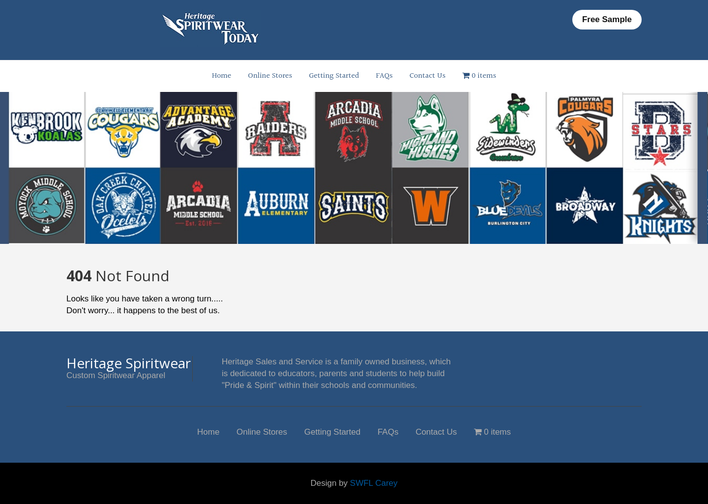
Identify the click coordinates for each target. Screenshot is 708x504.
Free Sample (607, 19)
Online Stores (270, 76)
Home (221, 76)
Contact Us (427, 76)
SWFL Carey (374, 483)
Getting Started (334, 76)
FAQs (384, 76)
